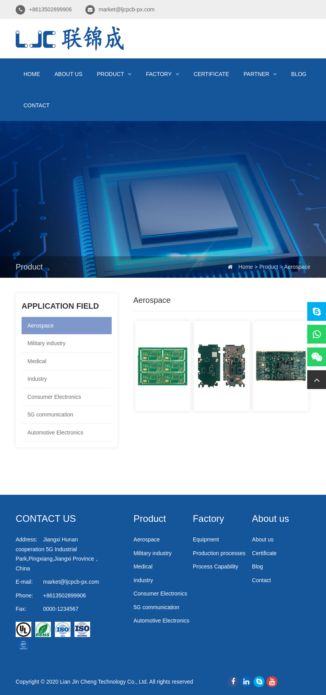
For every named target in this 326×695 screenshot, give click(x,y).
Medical (36, 361)
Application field (60, 306)
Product (114, 74)
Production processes (219, 553)
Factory (162, 74)
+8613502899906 (50, 9)
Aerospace (297, 267)
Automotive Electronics (55, 432)
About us (68, 74)
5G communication (50, 414)
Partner (260, 74)
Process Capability (215, 566)
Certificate (211, 74)
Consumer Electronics (54, 397)
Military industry (46, 343)
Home (32, 74)
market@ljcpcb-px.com (127, 9)
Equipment (206, 539)
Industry (37, 379)
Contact (37, 105)
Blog (298, 74)
